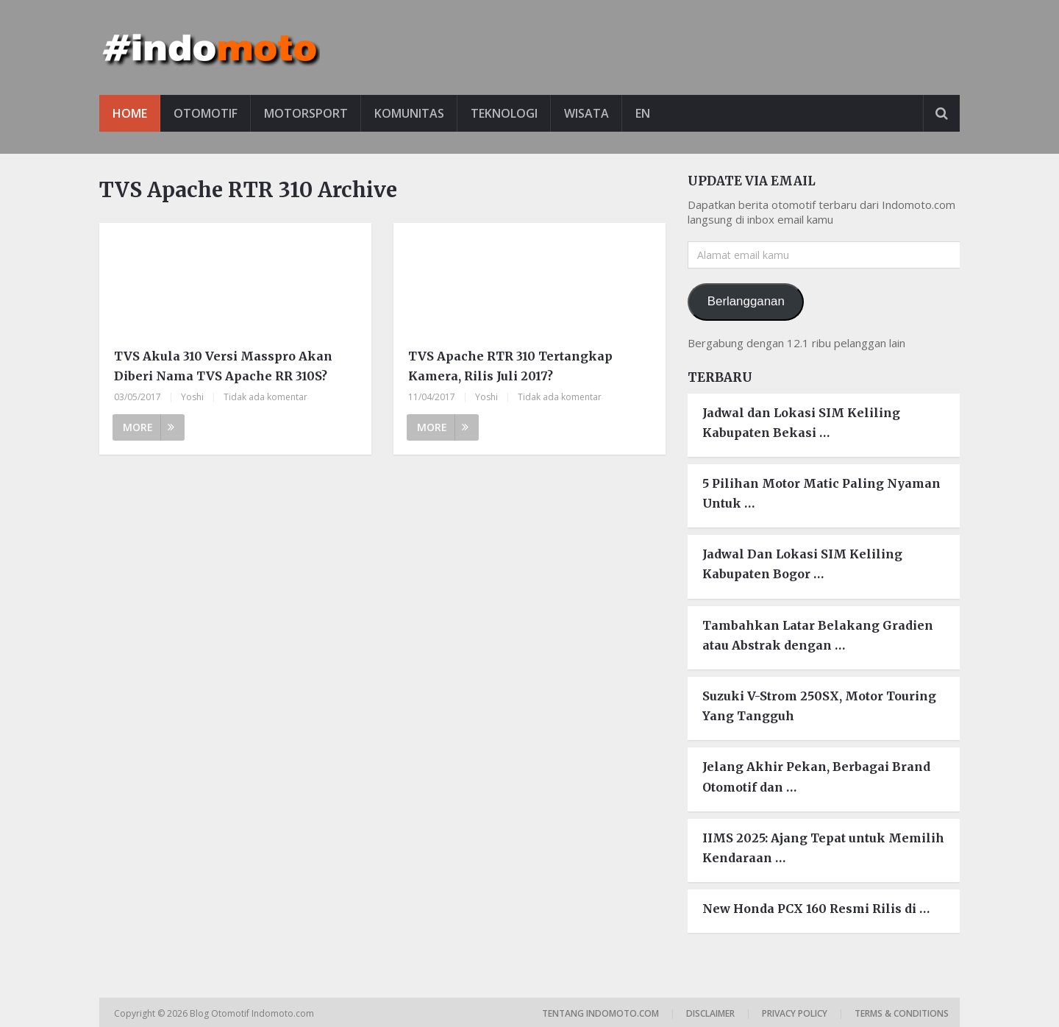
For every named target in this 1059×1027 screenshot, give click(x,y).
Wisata (586, 113)
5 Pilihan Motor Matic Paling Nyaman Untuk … (821, 493)
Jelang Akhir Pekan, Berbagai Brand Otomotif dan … (816, 776)
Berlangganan (746, 301)
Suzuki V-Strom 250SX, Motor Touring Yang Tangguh (819, 706)
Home (130, 113)
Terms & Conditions (902, 1013)
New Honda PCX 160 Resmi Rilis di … (816, 908)
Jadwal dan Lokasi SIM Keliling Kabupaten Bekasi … (801, 422)
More (148, 427)
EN (642, 113)
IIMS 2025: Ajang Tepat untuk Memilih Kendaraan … (823, 848)
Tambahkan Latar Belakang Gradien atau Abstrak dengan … (817, 635)
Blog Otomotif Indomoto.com (253, 1013)
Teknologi (504, 113)
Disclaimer (710, 1013)
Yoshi (192, 397)
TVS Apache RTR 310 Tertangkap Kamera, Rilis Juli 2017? (510, 366)
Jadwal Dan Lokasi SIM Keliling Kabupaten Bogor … (802, 564)
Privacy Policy (794, 1013)
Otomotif (206, 113)
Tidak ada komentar (265, 397)
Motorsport (306, 113)
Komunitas (409, 113)
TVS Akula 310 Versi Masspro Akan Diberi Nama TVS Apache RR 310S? (223, 366)
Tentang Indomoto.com (600, 1013)
